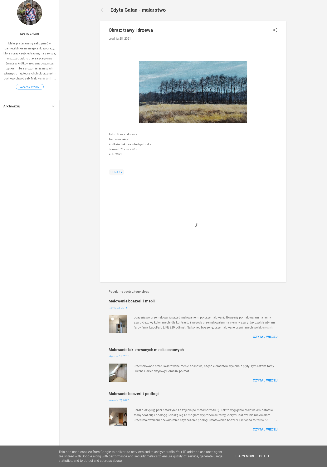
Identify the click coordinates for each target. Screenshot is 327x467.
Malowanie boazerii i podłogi (134, 393)
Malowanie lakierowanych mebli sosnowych (146, 349)
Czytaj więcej (265, 337)
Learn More (245, 456)
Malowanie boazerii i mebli (132, 301)
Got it (264, 456)
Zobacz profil (29, 86)
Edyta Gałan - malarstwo (138, 10)
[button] (275, 30)
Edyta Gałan (29, 33)
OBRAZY (116, 172)
